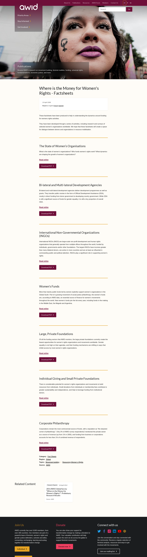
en (124, 3)
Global (48, 459)
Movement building (52, 462)
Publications (76, 3)
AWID (48, 465)
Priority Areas (23, 15)
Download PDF (46, 166)
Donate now (63, 546)
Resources (86, 3)
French (55, 106)
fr (127, 3)
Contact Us (114, 3)
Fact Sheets (52, 456)
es (130, 3)
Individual (21, 549)
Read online (43, 160)
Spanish (61, 106)
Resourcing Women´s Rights (72, 462)
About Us (67, 3)
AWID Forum (96, 3)
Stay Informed (23, 21)
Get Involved (23, 27)
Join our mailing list (107, 551)
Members (105, 3)
